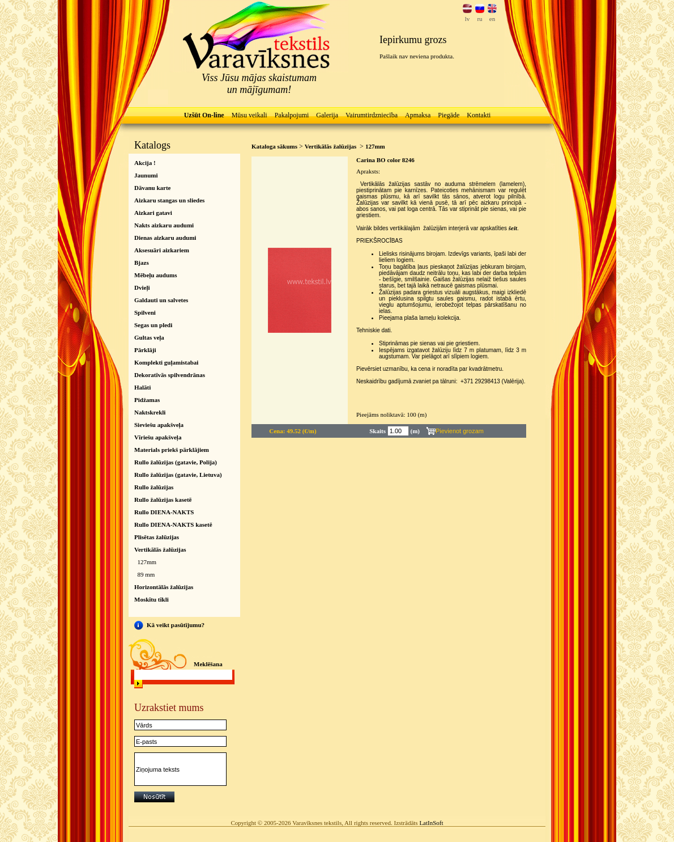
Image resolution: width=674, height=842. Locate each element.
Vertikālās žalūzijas (160, 549)
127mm (147, 561)
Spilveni (145, 312)
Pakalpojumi (292, 115)
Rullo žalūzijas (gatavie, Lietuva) (178, 474)
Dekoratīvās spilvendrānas (169, 374)
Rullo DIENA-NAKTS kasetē (173, 524)
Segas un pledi (153, 324)
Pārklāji (145, 349)
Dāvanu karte (152, 187)
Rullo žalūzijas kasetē (162, 499)
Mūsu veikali (249, 115)
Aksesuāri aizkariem (161, 250)
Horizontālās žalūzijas (163, 586)
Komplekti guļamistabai (166, 362)
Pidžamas (147, 399)
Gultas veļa (149, 337)
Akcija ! (145, 162)
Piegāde (448, 115)
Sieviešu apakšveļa (159, 424)
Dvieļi (142, 287)
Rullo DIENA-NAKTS (164, 512)
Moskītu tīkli (151, 599)
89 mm (146, 574)
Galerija (327, 115)
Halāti (142, 387)
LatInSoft (431, 822)
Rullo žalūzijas (153, 487)
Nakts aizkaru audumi (164, 225)
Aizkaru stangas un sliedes (169, 200)
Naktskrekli (149, 412)
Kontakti (478, 115)
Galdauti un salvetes (161, 300)
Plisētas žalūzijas (156, 537)
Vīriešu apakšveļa (157, 437)
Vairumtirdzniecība (371, 115)
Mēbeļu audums (155, 275)
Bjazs (141, 262)
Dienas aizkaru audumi (165, 237)
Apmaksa (417, 115)
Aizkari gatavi (153, 212)
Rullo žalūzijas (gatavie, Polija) (175, 462)
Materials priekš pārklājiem (171, 449)
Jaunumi (146, 175)
